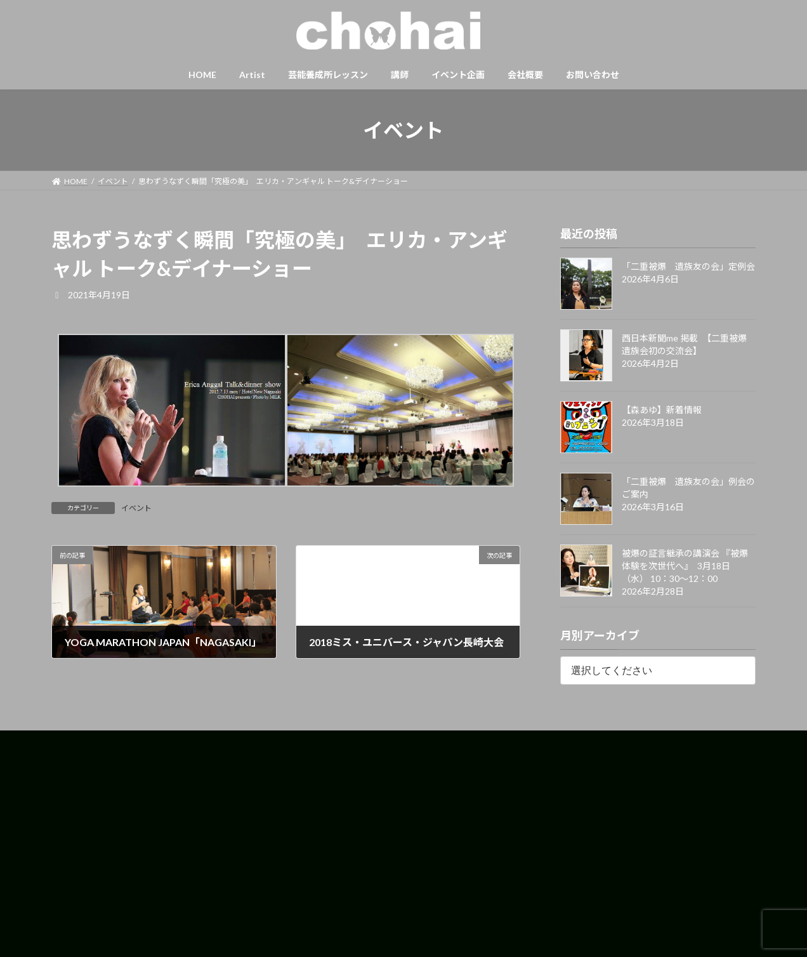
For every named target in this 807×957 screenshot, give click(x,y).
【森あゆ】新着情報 (662, 409)
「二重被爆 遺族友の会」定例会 (688, 266)
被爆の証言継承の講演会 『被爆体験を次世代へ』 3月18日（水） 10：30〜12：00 (685, 566)
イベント (136, 508)
